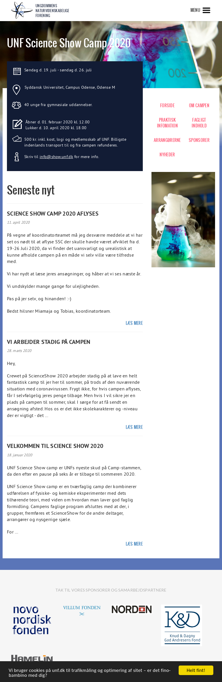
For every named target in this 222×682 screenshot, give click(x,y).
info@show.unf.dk (56, 156)
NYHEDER (167, 154)
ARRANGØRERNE (167, 140)
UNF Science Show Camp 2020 (69, 43)
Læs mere (134, 323)
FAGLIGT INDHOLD (199, 123)
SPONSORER (199, 140)
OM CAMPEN (199, 105)
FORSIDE (167, 105)
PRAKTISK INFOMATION (167, 123)
